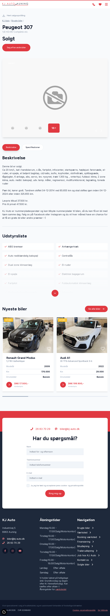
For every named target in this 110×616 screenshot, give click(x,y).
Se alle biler (96, 310)
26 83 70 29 (40, 430)
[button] (96, 131)
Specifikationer (33, 147)
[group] (55, 97)
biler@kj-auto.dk (67, 430)
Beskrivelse (11, 147)
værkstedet (60, 589)
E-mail (29, 474)
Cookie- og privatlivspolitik (84, 610)
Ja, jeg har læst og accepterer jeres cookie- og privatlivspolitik (57, 487)
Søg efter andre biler (16, 47)
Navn (29, 448)
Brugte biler (16, 20)
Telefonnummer (33, 461)
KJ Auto (6, 20)
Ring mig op (55, 494)
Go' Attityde (103, 610)
